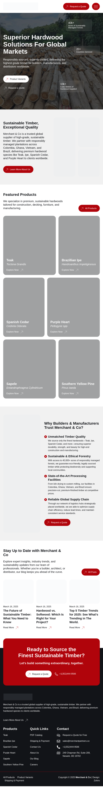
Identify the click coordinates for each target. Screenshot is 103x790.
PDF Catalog (36, 739)
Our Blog (34, 762)
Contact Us (35, 750)
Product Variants (25, 781)
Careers (34, 768)
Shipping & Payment (39, 745)
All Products (9, 781)
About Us (34, 756)
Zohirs (97, 784)
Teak (5, 739)
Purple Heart (9, 756)
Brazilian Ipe (9, 745)
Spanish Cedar (10, 750)
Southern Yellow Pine (13, 768)
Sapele (6, 762)
